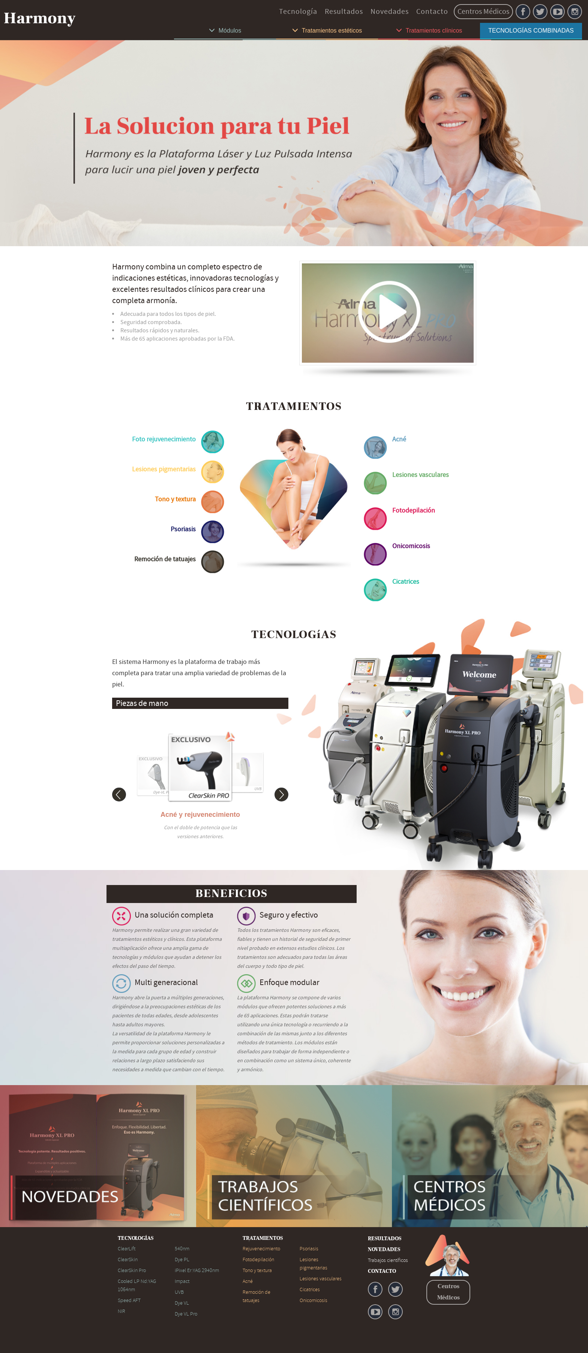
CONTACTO (382, 1271)
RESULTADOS (384, 1238)
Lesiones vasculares (321, 1278)
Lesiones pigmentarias (313, 1263)
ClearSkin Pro (132, 1270)
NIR (121, 1311)
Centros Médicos (483, 11)
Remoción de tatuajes (256, 1296)
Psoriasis (309, 1248)
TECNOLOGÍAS (135, 1238)
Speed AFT (129, 1300)
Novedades (389, 11)
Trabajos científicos (388, 1260)
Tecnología (298, 11)
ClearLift (126, 1248)
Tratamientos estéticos (327, 30)
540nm (182, 1248)
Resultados (344, 11)
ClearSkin (128, 1259)
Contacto (432, 11)
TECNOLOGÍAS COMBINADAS (531, 30)
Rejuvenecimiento (261, 1248)
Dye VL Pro (186, 1314)
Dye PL (182, 1259)
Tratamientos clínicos (429, 30)
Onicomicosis (313, 1300)
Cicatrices (310, 1289)
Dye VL (182, 1303)
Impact (182, 1281)
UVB (179, 1292)
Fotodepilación (258, 1259)
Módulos (225, 30)
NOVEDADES (384, 1249)
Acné (248, 1281)
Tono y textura (257, 1270)
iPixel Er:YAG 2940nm (197, 1270)
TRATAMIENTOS (263, 1238)
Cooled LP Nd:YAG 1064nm (137, 1285)
